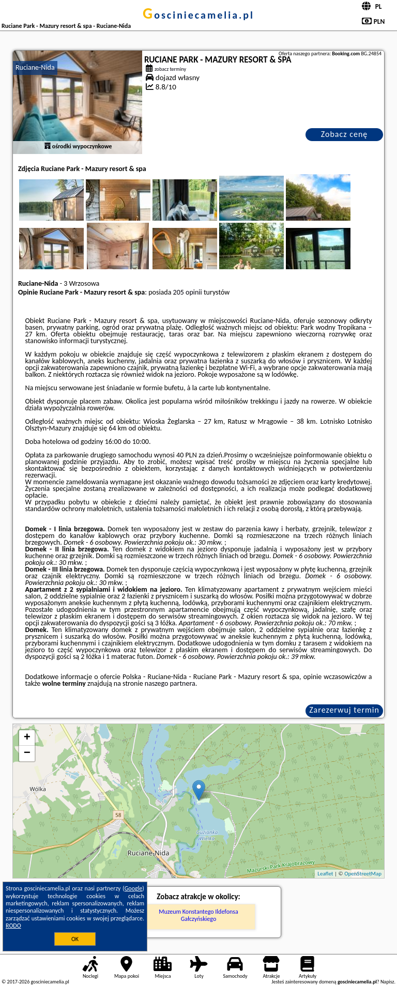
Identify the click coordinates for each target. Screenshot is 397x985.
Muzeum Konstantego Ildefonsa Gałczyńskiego (198, 915)
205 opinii (187, 292)
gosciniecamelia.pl (198, 15)
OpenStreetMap (362, 873)
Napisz (387, 981)
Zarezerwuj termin (344, 710)
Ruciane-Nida (35, 67)
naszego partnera (170, 683)
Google (134, 888)
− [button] (27, 753)
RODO (13, 925)
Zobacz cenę (344, 134)
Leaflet (325, 873)
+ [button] (27, 738)
